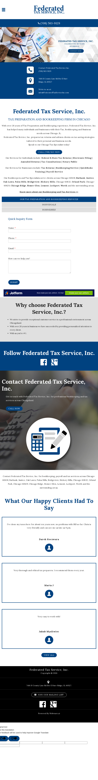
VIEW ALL (49, 655)
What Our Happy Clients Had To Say (49, 504)
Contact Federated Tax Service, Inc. (43, 385)
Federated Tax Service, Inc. (49, 669)
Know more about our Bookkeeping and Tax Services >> (49, 192)
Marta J (49, 585)
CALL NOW (14, 408)
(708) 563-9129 (50, 23)
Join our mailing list (49, 694)
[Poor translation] (14, 738)
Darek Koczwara (49, 539)
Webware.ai (55, 713)
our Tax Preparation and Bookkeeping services (49, 199)
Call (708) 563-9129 (49, 152)
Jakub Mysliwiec (49, 631)
